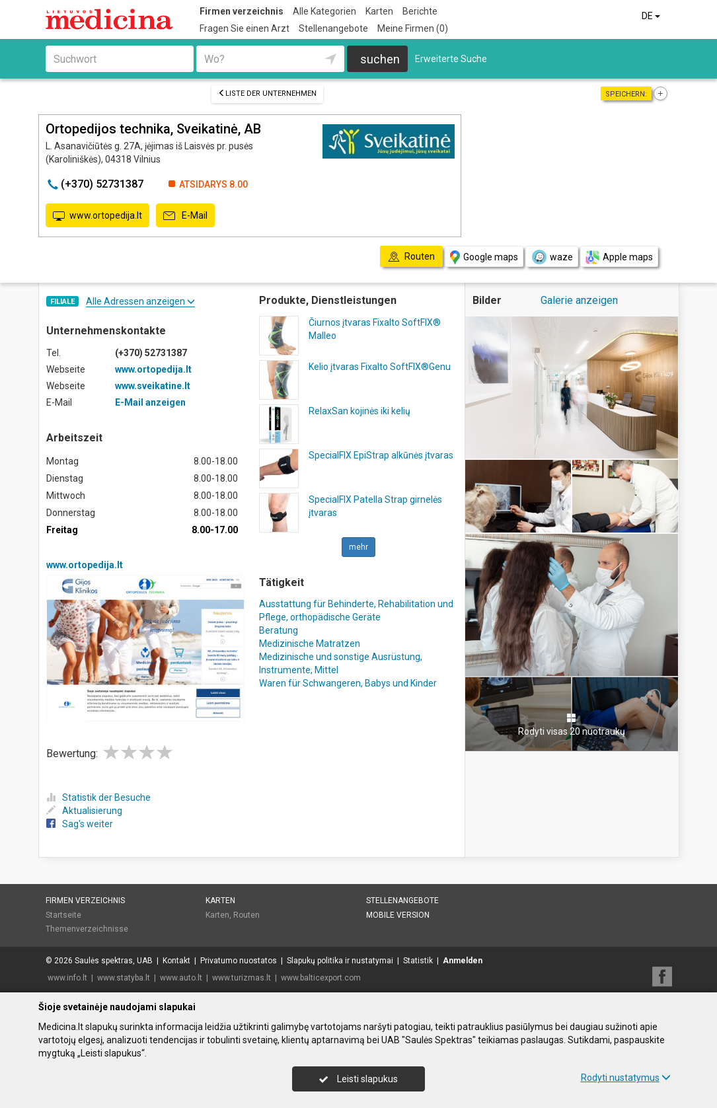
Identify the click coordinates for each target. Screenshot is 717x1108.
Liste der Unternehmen (267, 93)
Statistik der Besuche (98, 797)
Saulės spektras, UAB (114, 960)
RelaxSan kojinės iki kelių (359, 411)
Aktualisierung (84, 810)
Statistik (418, 960)
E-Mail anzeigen (150, 402)
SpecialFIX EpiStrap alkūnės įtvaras (381, 455)
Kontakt (176, 960)
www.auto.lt (181, 977)
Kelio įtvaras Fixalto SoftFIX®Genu (380, 366)
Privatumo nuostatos (238, 960)
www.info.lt (67, 977)
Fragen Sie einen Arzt (244, 28)
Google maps (484, 257)
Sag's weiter (79, 824)
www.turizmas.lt (241, 977)
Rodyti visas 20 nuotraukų (571, 725)
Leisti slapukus (358, 1079)
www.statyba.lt (123, 977)
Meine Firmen (412, 28)
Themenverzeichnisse (87, 929)
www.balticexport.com (321, 977)
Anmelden (462, 960)
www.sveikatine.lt (152, 386)
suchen (380, 59)
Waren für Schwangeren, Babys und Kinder (348, 683)
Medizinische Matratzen (309, 643)
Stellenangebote (333, 28)
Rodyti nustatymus (626, 1077)
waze (552, 257)
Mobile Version (398, 915)
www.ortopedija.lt (97, 216)
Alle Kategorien (324, 11)
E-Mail (185, 216)
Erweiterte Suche (451, 59)
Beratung (278, 630)
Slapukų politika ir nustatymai (340, 960)
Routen (246, 915)
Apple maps (619, 257)
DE (652, 16)
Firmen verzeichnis (241, 11)
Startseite (63, 915)
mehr (358, 547)
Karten (379, 11)
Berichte (419, 11)
